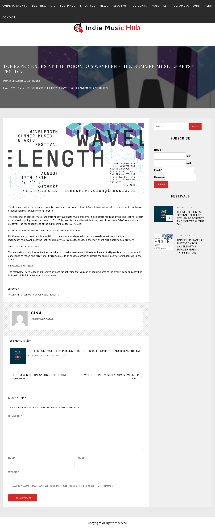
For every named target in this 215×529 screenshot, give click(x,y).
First (188, 156)
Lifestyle (87, 5)
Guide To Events (14, 5)
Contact (9, 17)
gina (37, 80)
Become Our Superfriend (193, 5)
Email (82, 458)
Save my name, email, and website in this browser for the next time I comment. (63, 486)
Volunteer (160, 5)
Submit (161, 184)
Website (13, 472)
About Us (120, 5)
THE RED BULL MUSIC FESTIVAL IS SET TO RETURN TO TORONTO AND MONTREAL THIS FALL (85, 351)
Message (159, 177)
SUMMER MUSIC (40, 295)
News (104, 5)
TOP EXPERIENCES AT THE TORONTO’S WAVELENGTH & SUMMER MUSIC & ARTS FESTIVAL (190, 246)
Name (12, 458)
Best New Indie (43, 5)
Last (188, 163)
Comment (15, 416)
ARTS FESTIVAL (24, 295)
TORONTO (54, 295)
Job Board (139, 5)
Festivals (67, 5)
